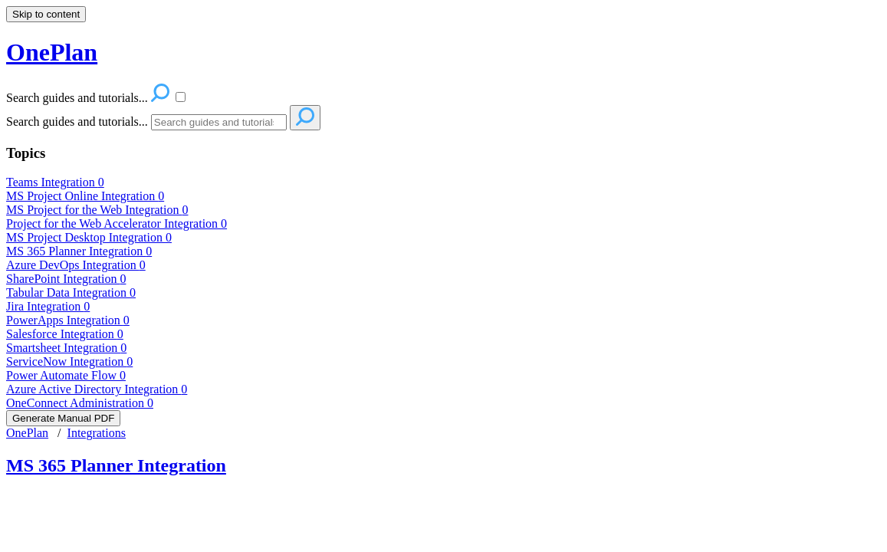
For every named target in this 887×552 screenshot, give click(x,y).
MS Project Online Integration (85, 195)
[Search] (219, 122)
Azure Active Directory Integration (96, 389)
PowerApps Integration (68, 320)
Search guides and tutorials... (77, 121)
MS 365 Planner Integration (79, 251)
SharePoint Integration (66, 278)
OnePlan (27, 432)
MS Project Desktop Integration (89, 237)
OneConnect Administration (79, 402)
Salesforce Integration (64, 333)
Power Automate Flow (66, 375)
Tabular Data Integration (71, 292)
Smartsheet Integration (66, 347)
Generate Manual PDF (63, 418)
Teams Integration (55, 182)
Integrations (96, 432)
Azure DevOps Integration (76, 264)
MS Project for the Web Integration (97, 209)
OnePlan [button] (51, 52)
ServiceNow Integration (69, 361)
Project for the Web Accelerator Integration (116, 223)
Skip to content (46, 14)
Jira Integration (48, 306)
